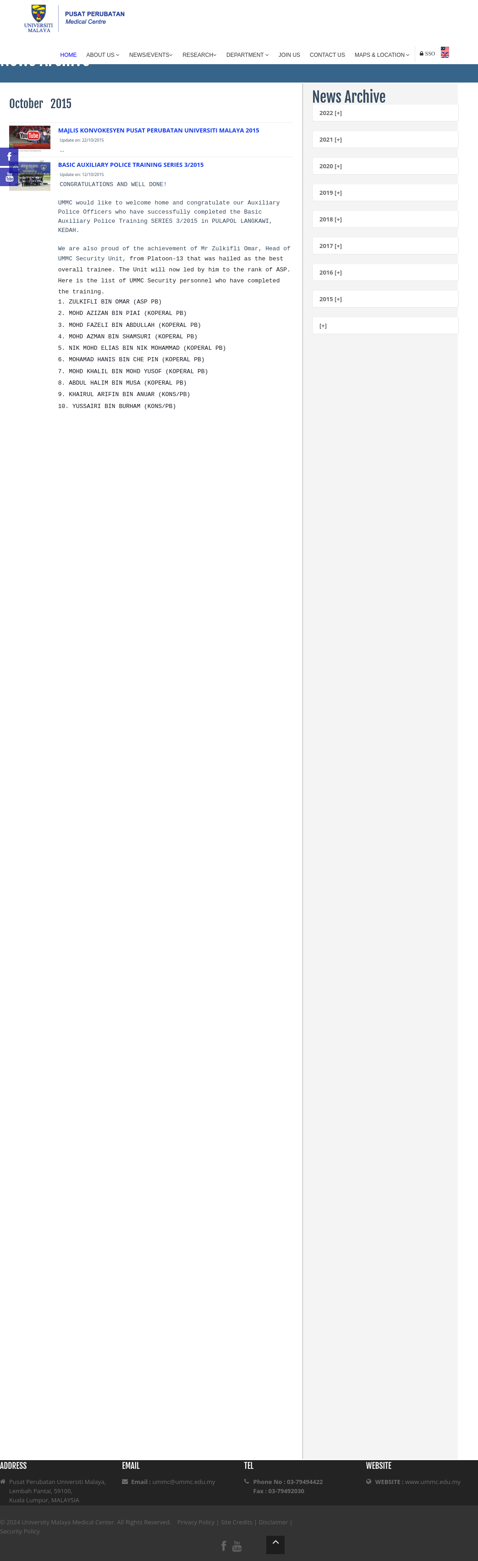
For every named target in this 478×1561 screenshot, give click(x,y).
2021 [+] (330, 139)
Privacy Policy (195, 1522)
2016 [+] (330, 272)
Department (247, 55)
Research (199, 55)
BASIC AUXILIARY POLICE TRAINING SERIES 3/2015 (131, 164)
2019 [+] (330, 192)
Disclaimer (273, 1522)
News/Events (151, 55)
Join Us (289, 55)
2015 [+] (330, 299)
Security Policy (20, 1531)
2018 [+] (330, 219)
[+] (323, 325)
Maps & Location (382, 55)
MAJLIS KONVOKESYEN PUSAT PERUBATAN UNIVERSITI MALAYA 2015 (158, 130)
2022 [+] (330, 113)
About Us (103, 55)
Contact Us (327, 55)
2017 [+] (330, 246)
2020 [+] (330, 166)
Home (68, 55)
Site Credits (237, 1522)
